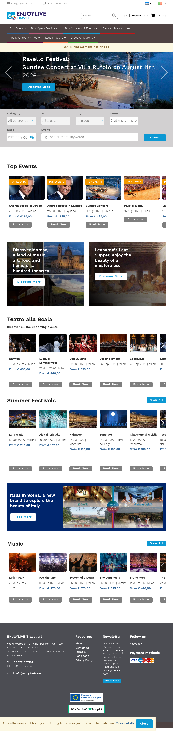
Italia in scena (55, 37)
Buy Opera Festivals (45, 28)
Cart (158, 15)
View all (156, 403)
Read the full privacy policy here (111, 673)
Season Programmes (118, 28)
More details (125, 723)
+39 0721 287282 (55, 4)
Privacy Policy (84, 663)
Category (13, 116)
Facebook (136, 647)
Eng (150, 4)
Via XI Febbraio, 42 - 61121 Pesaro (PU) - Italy (35, 647)
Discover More (39, 89)
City (78, 116)
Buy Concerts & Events (81, 28)
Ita (162, 4)
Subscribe (112, 683)
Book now (20, 227)
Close (144, 724)
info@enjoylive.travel (21, 4)
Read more (23, 519)
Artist (45, 116)
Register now (140, 15)
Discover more (29, 284)
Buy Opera (18, 28)
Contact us (82, 651)
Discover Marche (83, 37)
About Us (81, 646)
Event (45, 132)
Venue (114, 116)
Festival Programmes (25, 37)
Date (10, 132)
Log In (124, 15)
